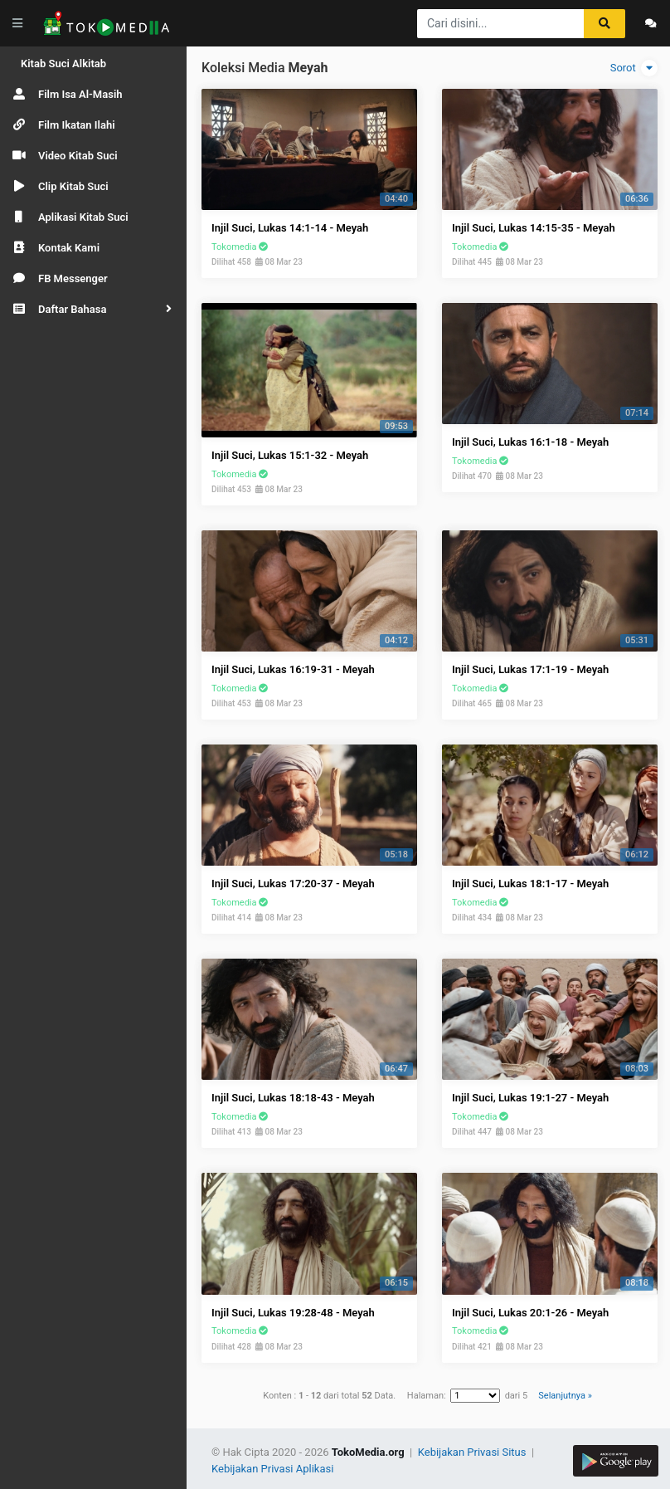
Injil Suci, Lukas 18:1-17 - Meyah (530, 883)
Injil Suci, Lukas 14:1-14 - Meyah (289, 228)
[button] (93, 309)
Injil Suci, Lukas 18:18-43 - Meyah (293, 1097)
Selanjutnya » (564, 1395)
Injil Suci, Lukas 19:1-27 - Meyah (530, 1097)
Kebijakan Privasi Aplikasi (272, 1468)
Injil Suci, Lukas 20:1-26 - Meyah (530, 1312)
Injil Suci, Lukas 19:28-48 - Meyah (293, 1312)
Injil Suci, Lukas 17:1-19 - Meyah (530, 669)
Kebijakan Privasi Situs (473, 1452)
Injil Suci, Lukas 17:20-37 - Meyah (293, 883)
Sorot (634, 68)
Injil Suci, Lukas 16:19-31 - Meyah (293, 669)
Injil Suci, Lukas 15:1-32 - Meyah (289, 455)
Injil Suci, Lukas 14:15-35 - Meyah (533, 228)
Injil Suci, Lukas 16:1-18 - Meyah (530, 442)
